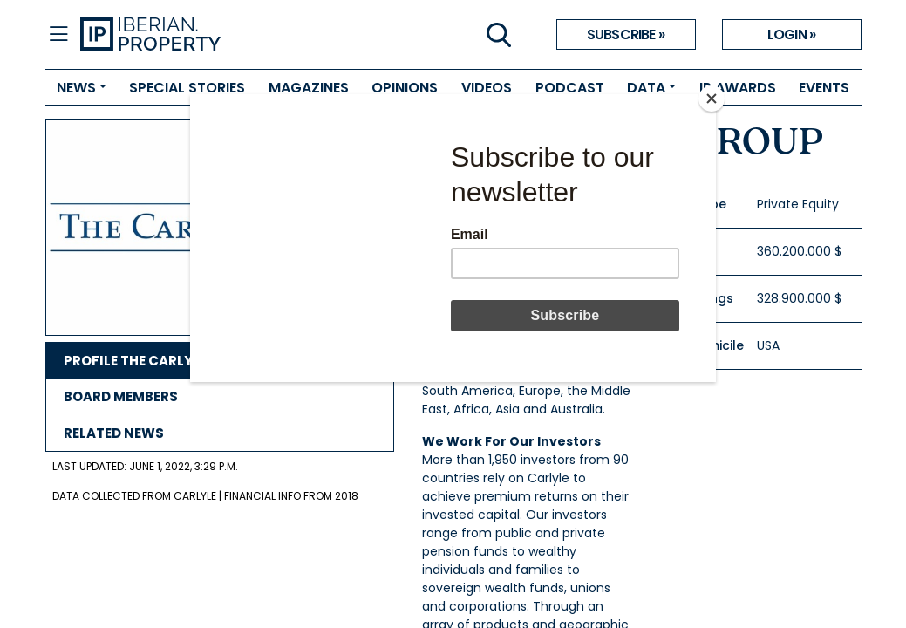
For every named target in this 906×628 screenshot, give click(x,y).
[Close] (711, 98)
